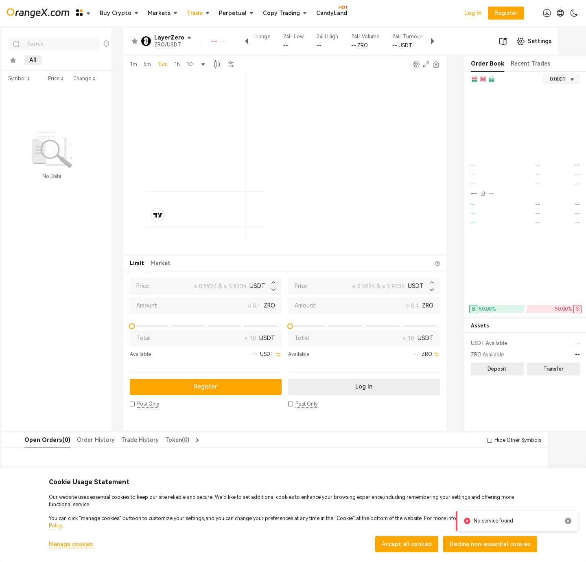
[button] (132, 404)
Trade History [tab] (123, 440)
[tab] (13, 60)
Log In (472, 13)
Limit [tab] (137, 263)
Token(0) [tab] (161, 440)
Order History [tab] (79, 440)
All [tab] (33, 60)
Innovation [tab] (92, 60)
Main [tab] (57, 60)
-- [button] (478, 194)
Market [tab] (161, 263)
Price (142, 286)
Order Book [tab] (487, 63)
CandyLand (331, 12)
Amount (146, 305)
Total (143, 338)
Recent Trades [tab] (530, 63)
